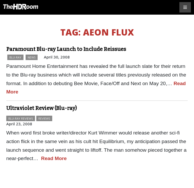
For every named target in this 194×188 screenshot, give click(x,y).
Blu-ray (15, 57)
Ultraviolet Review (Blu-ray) (41, 108)
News (32, 57)
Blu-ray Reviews (20, 118)
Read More (54, 158)
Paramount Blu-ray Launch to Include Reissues (66, 49)
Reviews (44, 118)
